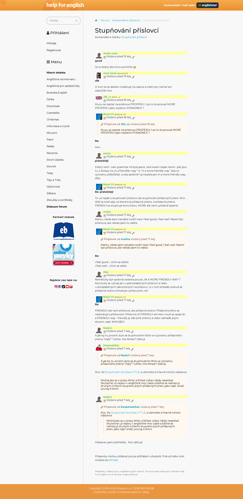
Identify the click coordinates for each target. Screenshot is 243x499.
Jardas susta (110, 53)
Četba (50, 99)
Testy (50, 173)
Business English (57, 92)
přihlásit (113, 460)
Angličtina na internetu (61, 79)
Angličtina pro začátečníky (63, 86)
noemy (107, 153)
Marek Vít (114, 114)
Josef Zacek (115, 73)
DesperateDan (111, 345)
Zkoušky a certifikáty (60, 200)
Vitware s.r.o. (124, 488)
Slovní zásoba (55, 159)
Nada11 (107, 328)
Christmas (53, 119)
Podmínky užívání (105, 492)
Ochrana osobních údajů (134, 492)
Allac (106, 272)
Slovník (51, 166)
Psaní (50, 139)
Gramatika (53, 112)
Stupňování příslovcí (134, 37)
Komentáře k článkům (126, 20)
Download (53, 106)
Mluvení (52, 132)
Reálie (50, 146)
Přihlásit (51, 43)
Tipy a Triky (54, 180)
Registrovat (54, 50)
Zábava (51, 193)
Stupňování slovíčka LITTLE (122, 372)
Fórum (105, 20)
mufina (107, 212)
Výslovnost (53, 186)
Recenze (52, 153)
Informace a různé (58, 126)
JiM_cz (111, 97)
